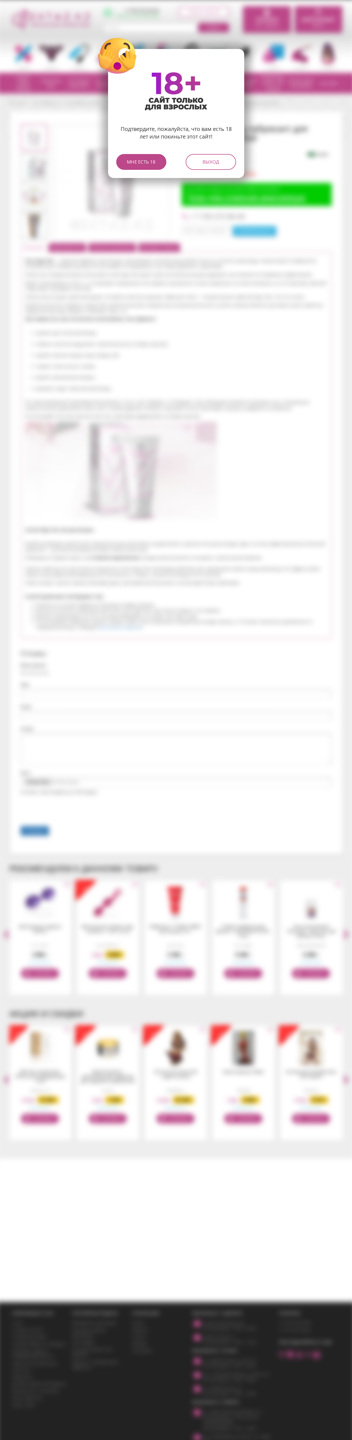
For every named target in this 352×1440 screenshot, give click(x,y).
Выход (211, 162)
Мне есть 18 (141, 162)
